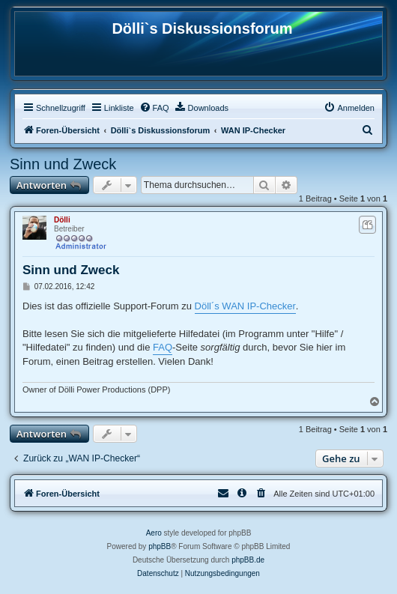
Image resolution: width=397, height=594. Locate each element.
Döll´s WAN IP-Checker (245, 306)
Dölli (62, 220)
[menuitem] (154, 108)
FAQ (162, 347)
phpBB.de (247, 560)
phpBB (159, 546)
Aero (154, 533)
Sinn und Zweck (63, 164)
